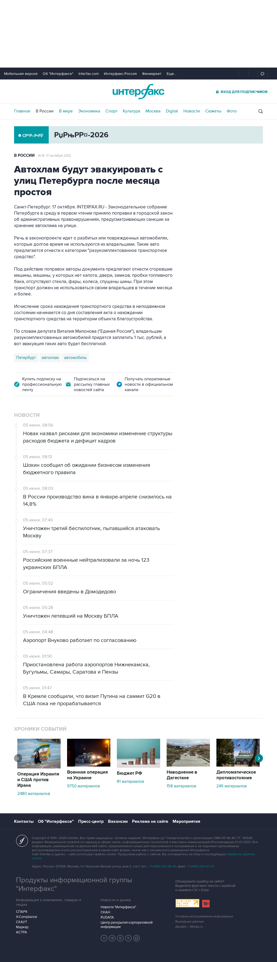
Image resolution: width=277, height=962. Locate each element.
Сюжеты (213, 111)
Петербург (26, 357)
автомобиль (75, 357)
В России (45, 111)
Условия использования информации (204, 916)
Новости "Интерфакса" (118, 907)
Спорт (111, 111)
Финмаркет (151, 73)
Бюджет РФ (129, 773)
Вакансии (118, 821)
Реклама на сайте (150, 821)
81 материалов (130, 781)
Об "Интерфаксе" (58, 73)
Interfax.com (88, 73)
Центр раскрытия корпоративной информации (127, 924)
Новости (191, 111)
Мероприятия (186, 821)
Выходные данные (189, 922)
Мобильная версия (21, 73)
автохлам (50, 357)
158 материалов (181, 786)
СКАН (105, 912)
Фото (232, 111)
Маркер (22, 927)
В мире (66, 111)
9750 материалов (83, 786)
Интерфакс (138, 91)
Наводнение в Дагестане (182, 775)
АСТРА (21, 932)
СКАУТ (21, 922)
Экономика (89, 111)
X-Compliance (26, 917)
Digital (172, 111)
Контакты (24, 821)
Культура (131, 111)
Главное (22, 111)
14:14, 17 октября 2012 (54, 156)
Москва (153, 111)
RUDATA (107, 917)
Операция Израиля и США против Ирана (38, 779)
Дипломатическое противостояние (236, 775)
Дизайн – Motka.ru (189, 927)
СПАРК (22, 912)
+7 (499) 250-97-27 (200, 866)
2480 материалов (33, 793)
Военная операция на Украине (87, 775)
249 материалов (231, 786)
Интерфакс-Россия (120, 73)
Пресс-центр (91, 821)
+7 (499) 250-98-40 (162, 866)
